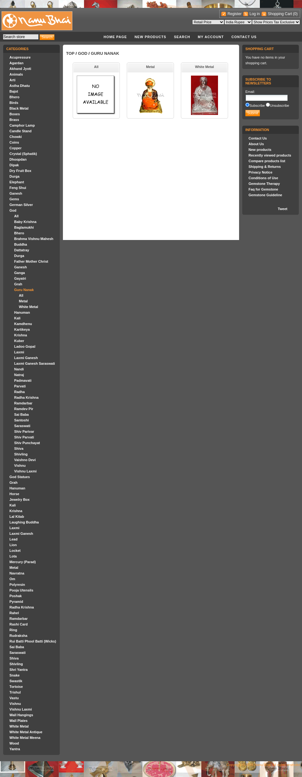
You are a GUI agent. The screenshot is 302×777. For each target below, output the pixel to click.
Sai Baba (21, 414)
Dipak (14, 165)
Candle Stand (20, 131)
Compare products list (267, 161)
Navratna (16, 573)
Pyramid (16, 601)
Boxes (14, 114)
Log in (254, 14)
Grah (18, 284)
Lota (13, 556)
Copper (15, 148)
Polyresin (17, 584)
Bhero (14, 97)
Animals (16, 74)
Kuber (19, 341)
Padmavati (22, 380)
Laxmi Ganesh (26, 358)
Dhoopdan (17, 159)
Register (234, 14)
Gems (14, 199)
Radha (19, 392)
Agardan (16, 63)
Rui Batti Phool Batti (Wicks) (32, 641)
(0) (295, 14)
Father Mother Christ (31, 261)
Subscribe (257, 105)
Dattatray (21, 250)
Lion (13, 545)
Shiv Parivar (24, 431)
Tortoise (16, 686)
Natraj (19, 375)
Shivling (21, 454)
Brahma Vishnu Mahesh (33, 239)
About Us (256, 144)
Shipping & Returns (265, 167)
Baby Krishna (25, 222)
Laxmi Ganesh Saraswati (34, 363)
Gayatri (20, 278)
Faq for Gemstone (263, 189)
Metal (23, 301)
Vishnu (19, 465)
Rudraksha (18, 635)
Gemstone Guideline (265, 195)
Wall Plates (18, 721)
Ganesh (15, 193)
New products (150, 37)
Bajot (13, 91)
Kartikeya (22, 329)
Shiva (18, 448)
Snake (14, 675)
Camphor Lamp (22, 125)
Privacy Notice (260, 172)
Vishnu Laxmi (25, 471)
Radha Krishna (26, 397)
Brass (14, 120)
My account (211, 37)
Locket (14, 550)
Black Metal (19, 108)
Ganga (19, 273)
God (12, 210)
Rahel (14, 613)
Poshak (15, 596)
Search (182, 37)
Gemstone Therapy (264, 184)
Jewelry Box (19, 499)
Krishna (20, 335)
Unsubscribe (279, 105)
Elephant (16, 182)
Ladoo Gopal (24, 346)
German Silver (21, 205)
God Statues (19, 477)
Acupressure (20, 57)
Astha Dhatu (19, 86)
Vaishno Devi (25, 460)
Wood (14, 743)
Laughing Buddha (24, 522)
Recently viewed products (270, 155)
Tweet (282, 209)
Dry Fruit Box (20, 171)
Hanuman (22, 312)
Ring (13, 630)
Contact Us (244, 37)
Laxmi (19, 352)
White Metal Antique (25, 732)
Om (12, 579)
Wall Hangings (21, 715)
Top (70, 53)
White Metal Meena (24, 738)
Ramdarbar (23, 403)
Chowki (15, 137)
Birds (13, 103)
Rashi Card (18, 624)
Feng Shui (17, 188)
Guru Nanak (24, 290)
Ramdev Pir (23, 409)
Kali (17, 318)
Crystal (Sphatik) (23, 154)
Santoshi (21, 420)
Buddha (20, 244)
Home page (115, 37)
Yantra (14, 749)
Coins (14, 142)
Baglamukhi (24, 227)
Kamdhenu (23, 324)
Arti (12, 80)
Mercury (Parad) (22, 562)
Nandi (19, 369)
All (16, 216)
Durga (14, 176)
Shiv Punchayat (27, 443)
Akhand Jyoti (20, 69)
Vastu (14, 698)
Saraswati (22, 426)
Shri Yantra (18, 669)
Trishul (15, 692)
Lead (13, 539)
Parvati (20, 386)
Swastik (15, 681)
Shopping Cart (280, 14)
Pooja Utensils (21, 590)
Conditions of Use (263, 178)
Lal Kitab (16, 516)
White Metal (28, 307)
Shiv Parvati (24, 437)
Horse (14, 494)
